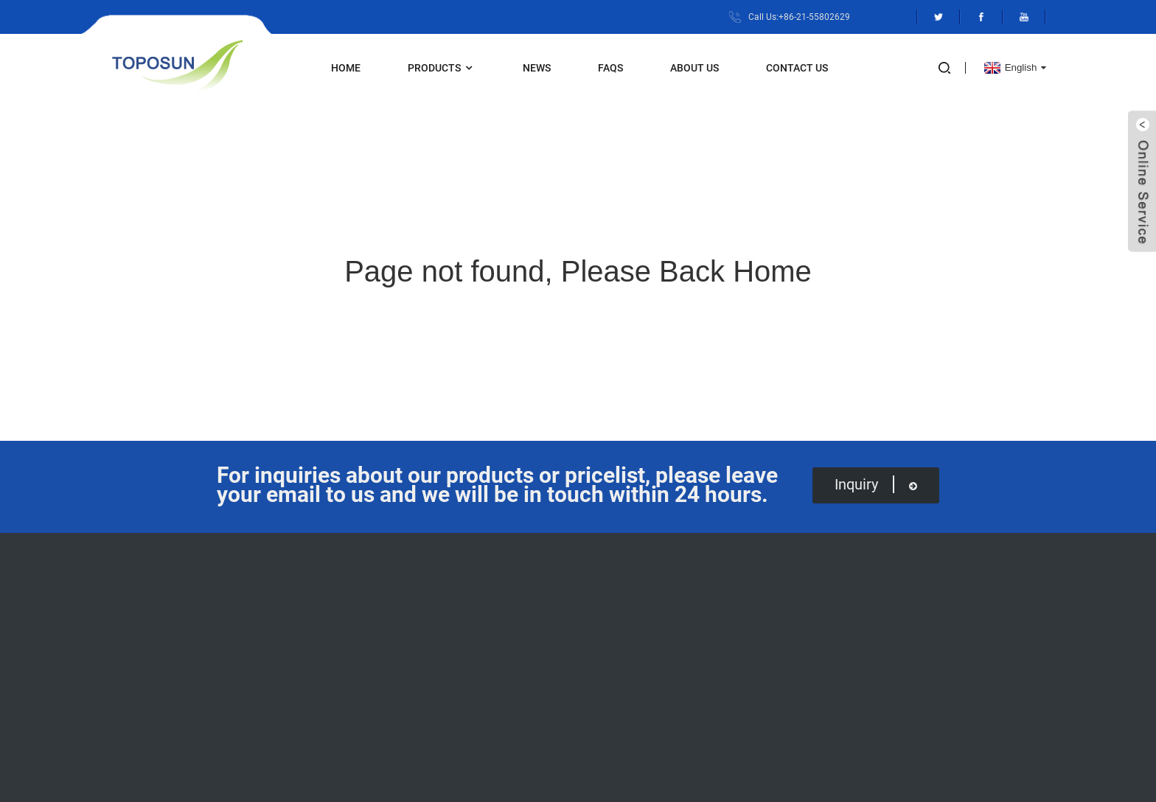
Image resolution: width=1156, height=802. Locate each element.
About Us (694, 68)
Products (442, 68)
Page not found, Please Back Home (578, 271)
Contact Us (797, 68)
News (537, 68)
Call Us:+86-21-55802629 (799, 17)
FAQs (610, 68)
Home (346, 68)
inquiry (876, 484)
